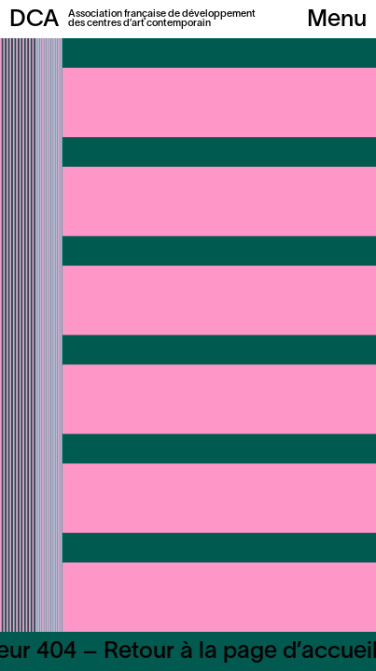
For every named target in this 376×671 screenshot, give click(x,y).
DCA (34, 20)
